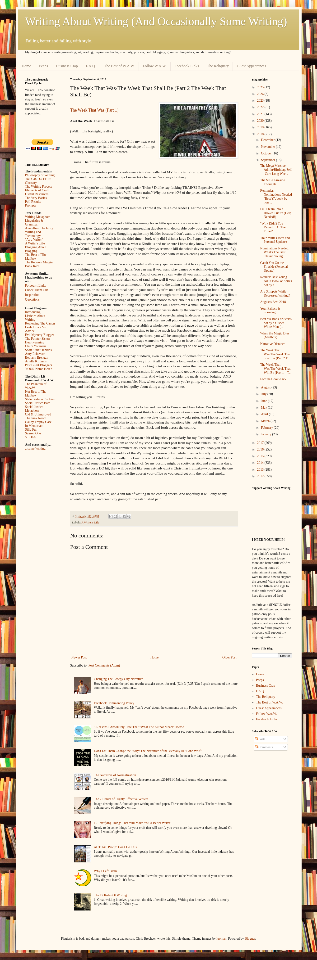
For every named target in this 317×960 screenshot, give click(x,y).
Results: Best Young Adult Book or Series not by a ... (276, 281)
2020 (261, 120)
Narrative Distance (272, 344)
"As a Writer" (34, 239)
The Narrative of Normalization (115, 775)
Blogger (250, 938)
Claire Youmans (35, 346)
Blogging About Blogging (36, 249)
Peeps (43, 66)
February (267, 427)
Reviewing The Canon (40, 323)
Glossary (31, 183)
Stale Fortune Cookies (40, 399)
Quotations (32, 299)
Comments (264, 747)
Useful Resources (36, 194)
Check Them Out (36, 290)
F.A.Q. (91, 66)
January (266, 434)
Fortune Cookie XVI (274, 379)
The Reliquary (218, 66)
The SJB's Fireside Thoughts (272, 182)
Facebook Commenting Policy (114, 703)
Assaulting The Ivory (39, 228)
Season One (33, 433)
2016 (261, 449)
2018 (261, 134)
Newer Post (79, 657)
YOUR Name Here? (38, 369)
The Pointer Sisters (38, 338)
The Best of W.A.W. (119, 66)
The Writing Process (38, 186)
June (264, 401)
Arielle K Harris (36, 361)
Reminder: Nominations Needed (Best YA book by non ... (276, 196)
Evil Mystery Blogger (39, 335)
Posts (260, 739)
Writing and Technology (33, 234)
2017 (261, 443)
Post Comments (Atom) (104, 665)
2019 (261, 127)
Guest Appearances (251, 66)
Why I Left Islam (105, 871)
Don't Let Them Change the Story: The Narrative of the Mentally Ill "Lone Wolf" (148, 751)
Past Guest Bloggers (38, 365)
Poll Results (33, 201)
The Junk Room (35, 418)
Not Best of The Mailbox (36, 393)
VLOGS (30, 437)
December (268, 140)
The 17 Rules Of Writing (110, 895)
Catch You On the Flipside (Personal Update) (274, 267)
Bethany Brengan (36, 357)
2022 (261, 107)
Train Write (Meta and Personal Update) (275, 240)
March (265, 421)
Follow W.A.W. (155, 66)
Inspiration (32, 295)
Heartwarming (34, 342)
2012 (261, 476)
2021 (261, 114)
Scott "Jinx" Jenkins (38, 350)
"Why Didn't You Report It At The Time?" (272, 227)
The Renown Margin (39, 262)
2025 (261, 87)
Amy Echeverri (35, 354)
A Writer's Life (90, 522)
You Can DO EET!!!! (39, 179)
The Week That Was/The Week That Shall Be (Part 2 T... (275, 354)
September (268, 160)
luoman (221, 938)
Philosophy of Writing (40, 175)
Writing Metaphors (37, 217)
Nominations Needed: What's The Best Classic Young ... (274, 252)
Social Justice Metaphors (34, 408)
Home (26, 66)
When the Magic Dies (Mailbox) (274, 335)
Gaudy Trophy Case (38, 422)
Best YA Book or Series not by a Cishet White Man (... (275, 323)
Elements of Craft (37, 190)
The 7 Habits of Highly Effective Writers (121, 799)
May (264, 407)
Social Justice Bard (38, 403)
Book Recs (32, 266)
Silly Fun (31, 429)
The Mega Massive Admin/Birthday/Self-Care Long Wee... (276, 170)
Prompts (30, 205)
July (264, 394)
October (267, 153)
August (266, 387)
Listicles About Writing (35, 317)
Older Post (229, 657)
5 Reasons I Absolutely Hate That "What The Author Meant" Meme (139, 727)
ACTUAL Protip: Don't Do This (115, 847)
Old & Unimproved (38, 414)
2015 (261, 456)
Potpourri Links (35, 285)
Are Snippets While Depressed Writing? (275, 293)
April (265, 414)
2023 (261, 100)
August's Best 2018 (273, 302)
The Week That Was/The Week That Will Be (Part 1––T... (275, 368)
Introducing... (34, 312)
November (268, 147)
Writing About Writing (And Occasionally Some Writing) (156, 21)
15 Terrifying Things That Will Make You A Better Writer (132, 823)
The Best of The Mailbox (36, 256)
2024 (261, 94)
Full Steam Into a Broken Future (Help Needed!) (275, 213)
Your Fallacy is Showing (270, 310)
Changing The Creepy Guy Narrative (118, 679)
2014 (261, 462)
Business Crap (67, 66)
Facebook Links (187, 66)
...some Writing (35, 448)
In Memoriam (34, 426)
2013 (261, 469)
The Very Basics (36, 198)
